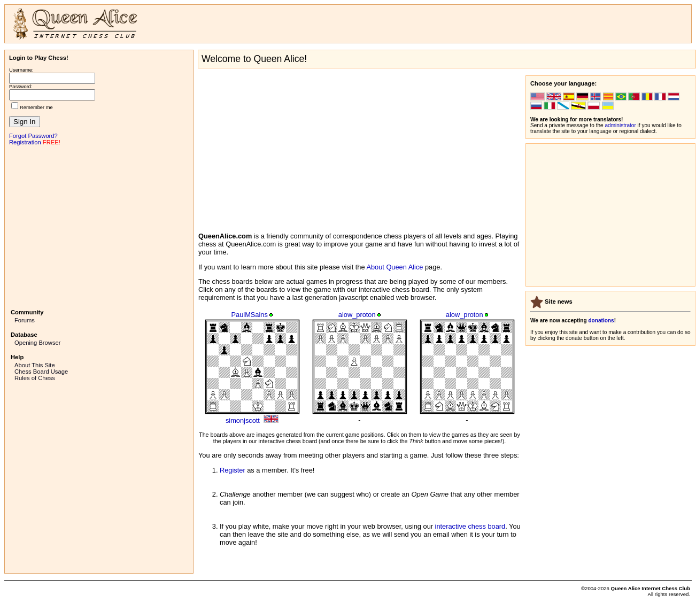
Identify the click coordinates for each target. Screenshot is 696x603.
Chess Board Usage (41, 371)
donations (601, 320)
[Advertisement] (99, 226)
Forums (24, 320)
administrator (620, 125)
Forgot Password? (33, 136)
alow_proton (357, 315)
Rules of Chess (34, 378)
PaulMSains (249, 315)
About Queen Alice (394, 267)
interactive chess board (470, 526)
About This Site (34, 365)
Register (232, 470)
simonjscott (243, 420)
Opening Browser (37, 342)
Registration (25, 142)
